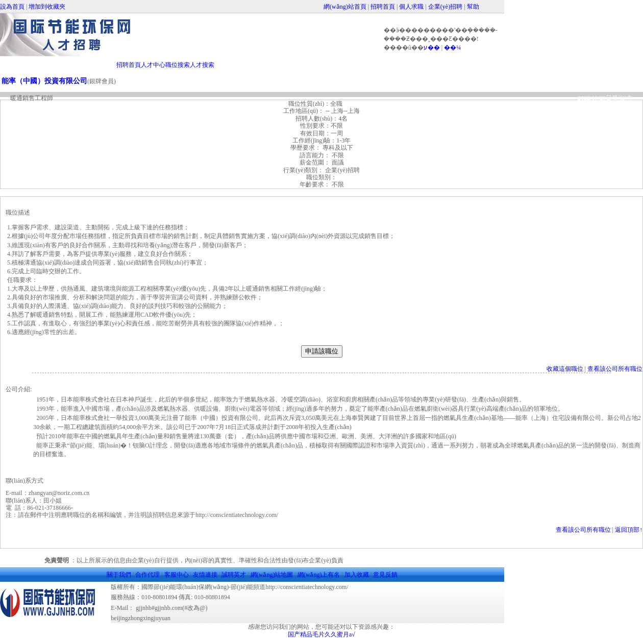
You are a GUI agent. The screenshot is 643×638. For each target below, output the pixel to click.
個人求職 (411, 6)
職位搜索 (177, 64)
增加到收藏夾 (47, 6)
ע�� (432, 47)
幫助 (473, 6)
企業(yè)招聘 (445, 6)
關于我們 (119, 574)
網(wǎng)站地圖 (272, 574)
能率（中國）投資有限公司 (44, 81)
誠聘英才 (233, 574)
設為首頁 (12, 6)
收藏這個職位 (565, 368)
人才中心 (153, 64)
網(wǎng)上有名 (319, 574)
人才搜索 (202, 64)
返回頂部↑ (628, 529)
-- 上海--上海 (342, 110)
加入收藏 (356, 574)
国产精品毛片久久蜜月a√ (321, 634)
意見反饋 (385, 574)
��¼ (452, 47)
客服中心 (176, 574)
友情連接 (205, 574)
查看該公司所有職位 (614, 368)
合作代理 (147, 574)
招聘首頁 (382, 6)
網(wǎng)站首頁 (345, 6)
